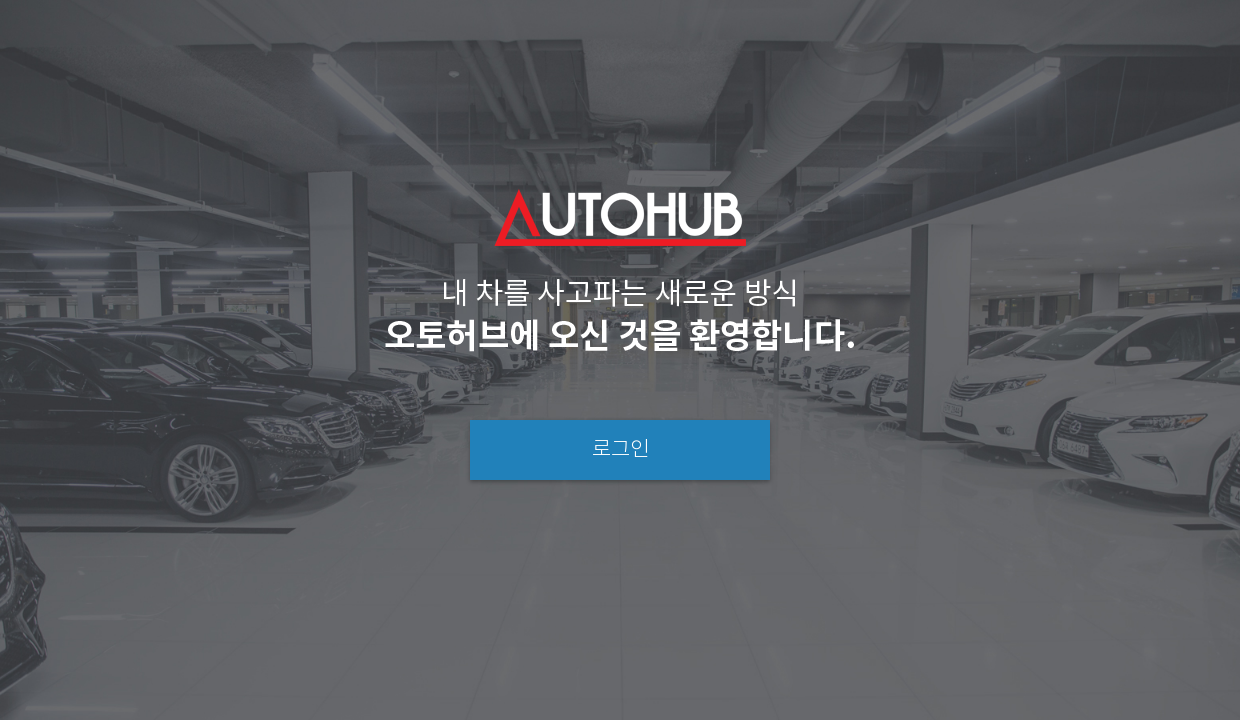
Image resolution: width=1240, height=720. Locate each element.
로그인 (620, 450)
